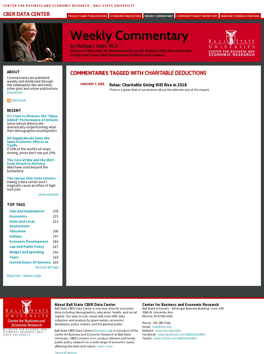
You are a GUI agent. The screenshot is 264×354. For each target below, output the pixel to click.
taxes (14, 257)
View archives (48, 194)
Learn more (104, 346)
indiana (15, 236)
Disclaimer (14, 92)
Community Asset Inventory (197, 16)
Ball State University (114, 5)
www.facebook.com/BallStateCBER (181, 334)
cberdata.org (102, 330)
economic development (29, 241)
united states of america (30, 262)
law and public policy (27, 247)
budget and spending (27, 252)
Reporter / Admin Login (24, 276)
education (18, 231)
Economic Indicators (125, 16)
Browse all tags (47, 267)
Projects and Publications (87, 16)
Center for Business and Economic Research (47, 5)
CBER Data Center (26, 14)
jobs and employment (27, 211)
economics (18, 216)
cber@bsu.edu (162, 326)
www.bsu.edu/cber (168, 330)
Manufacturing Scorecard (240, 16)
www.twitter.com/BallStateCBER (175, 338)
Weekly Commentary (159, 16)
